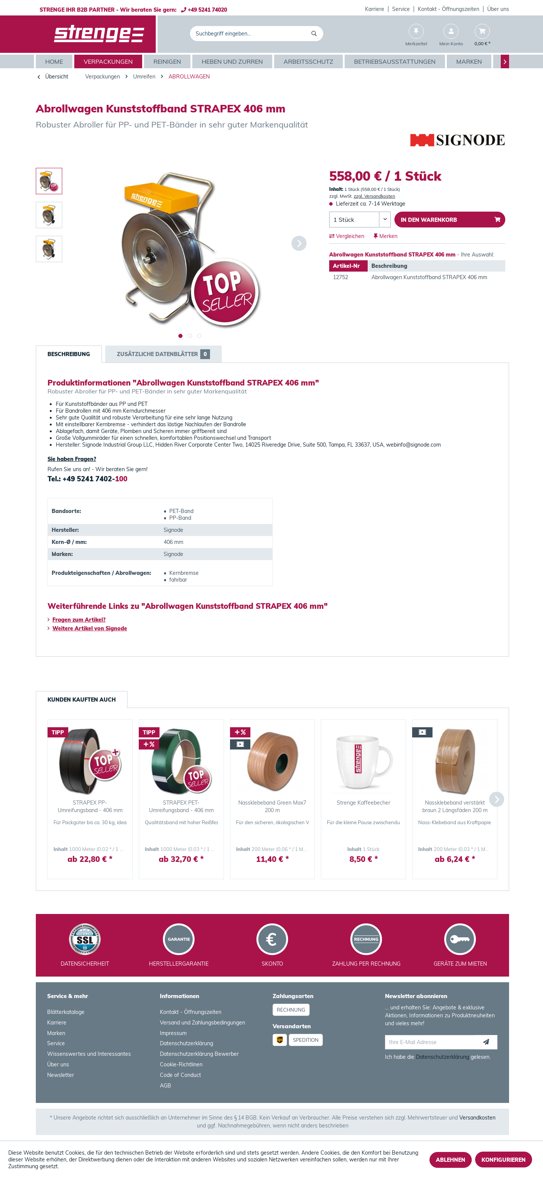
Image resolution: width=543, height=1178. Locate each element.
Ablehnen (450, 1159)
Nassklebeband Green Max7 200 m (272, 806)
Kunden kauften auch (82, 699)
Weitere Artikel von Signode (87, 628)
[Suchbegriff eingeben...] (256, 33)
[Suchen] (315, 33)
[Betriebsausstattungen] (396, 61)
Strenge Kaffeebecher (363, 802)
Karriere (374, 9)
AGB (165, 1085)
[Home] (55, 61)
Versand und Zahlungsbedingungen (202, 1022)
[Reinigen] (168, 61)
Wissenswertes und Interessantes (89, 1054)
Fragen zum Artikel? (77, 619)
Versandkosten (477, 1117)
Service (401, 9)
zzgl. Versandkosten (374, 196)
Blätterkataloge (65, 1012)
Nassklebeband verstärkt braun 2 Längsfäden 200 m (455, 806)
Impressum (173, 1033)
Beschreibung (69, 354)
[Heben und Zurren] (233, 61)
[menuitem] (374, 9)
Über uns (498, 9)
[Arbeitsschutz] (309, 61)
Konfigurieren (504, 1159)
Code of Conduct (180, 1075)
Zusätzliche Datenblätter (163, 354)
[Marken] (470, 61)
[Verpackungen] (109, 61)
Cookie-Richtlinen (181, 1064)
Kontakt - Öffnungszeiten (448, 9)
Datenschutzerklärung (186, 1043)
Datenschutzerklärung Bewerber (199, 1054)
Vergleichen (346, 236)
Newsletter (60, 1075)
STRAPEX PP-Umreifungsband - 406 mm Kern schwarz (90, 806)
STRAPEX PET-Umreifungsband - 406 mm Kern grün (181, 806)
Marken (56, 1033)
